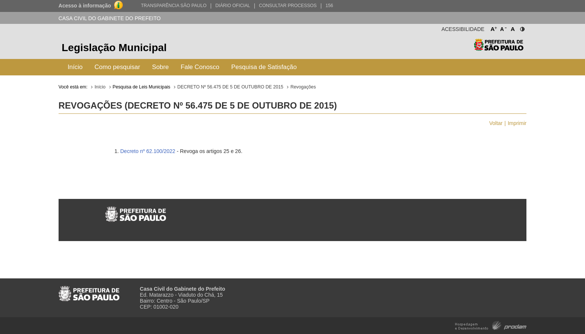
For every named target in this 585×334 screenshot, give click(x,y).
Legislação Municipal (114, 47)
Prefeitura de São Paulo (498, 48)
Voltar (496, 123)
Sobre (160, 67)
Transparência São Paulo (174, 5)
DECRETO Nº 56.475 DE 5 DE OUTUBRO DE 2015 (230, 87)
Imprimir (517, 123)
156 (329, 5)
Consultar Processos (288, 5)
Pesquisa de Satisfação (264, 67)
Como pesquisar (117, 67)
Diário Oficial (232, 5)
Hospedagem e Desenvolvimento (490, 325)
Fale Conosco (200, 67)
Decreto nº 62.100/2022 (147, 151)
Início (75, 67)
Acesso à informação (85, 5)
